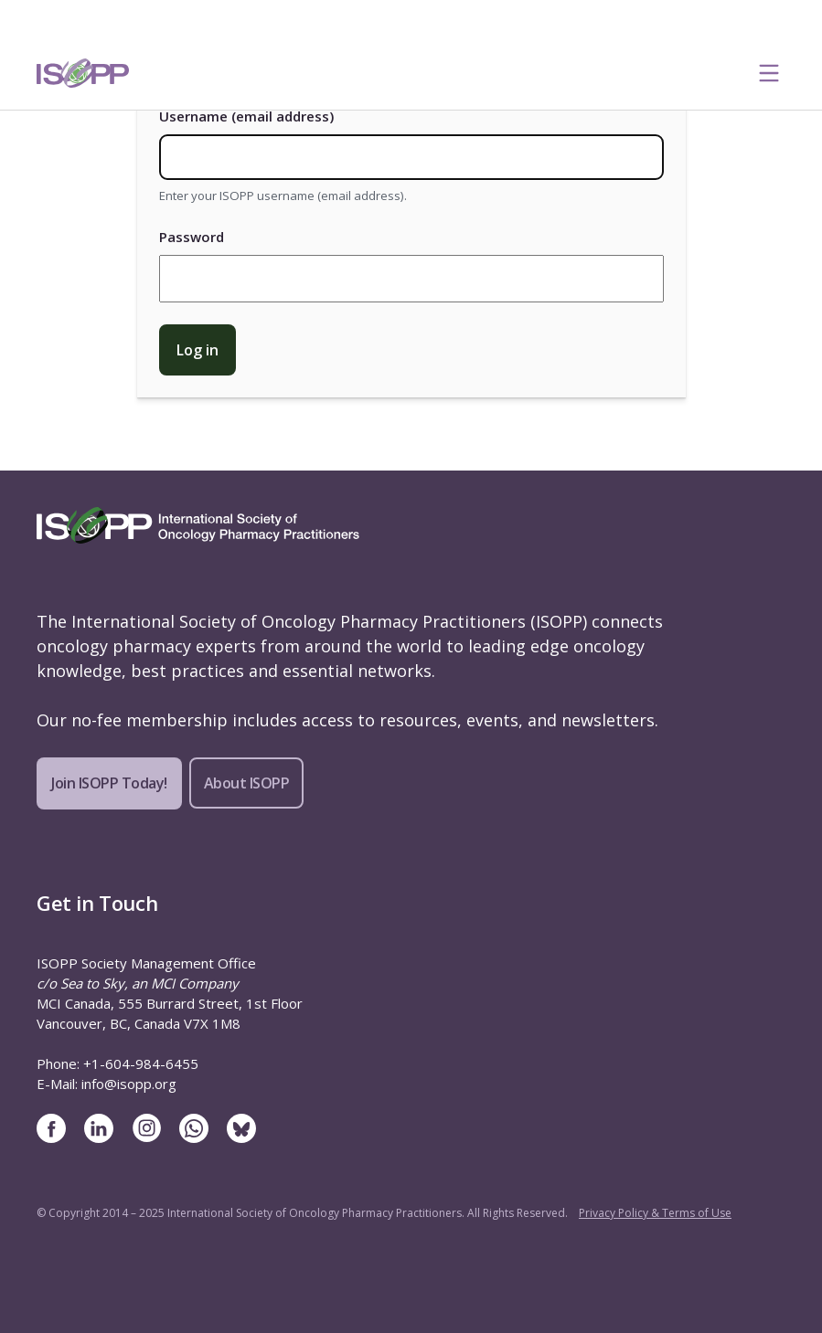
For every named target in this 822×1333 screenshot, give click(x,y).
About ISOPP (247, 783)
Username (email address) (246, 116)
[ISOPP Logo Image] (83, 73)
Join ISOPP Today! (109, 783)
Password (191, 236)
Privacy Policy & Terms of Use (655, 1213)
